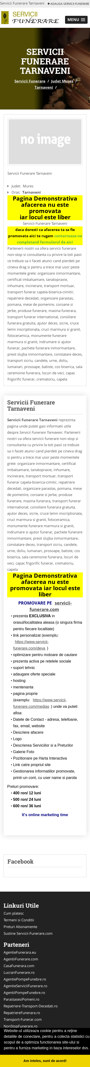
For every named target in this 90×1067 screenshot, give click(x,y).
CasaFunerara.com (19, 965)
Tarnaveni (44, 87)
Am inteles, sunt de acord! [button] (45, 1061)
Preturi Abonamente (20, 926)
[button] (76, 20)
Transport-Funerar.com (23, 1019)
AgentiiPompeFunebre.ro (24, 992)
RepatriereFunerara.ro (22, 1012)
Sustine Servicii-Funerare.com (28, 933)
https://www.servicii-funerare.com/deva (30, 645)
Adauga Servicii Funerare (68, 4)
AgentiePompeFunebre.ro (25, 979)
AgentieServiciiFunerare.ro (25, 986)
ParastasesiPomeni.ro (21, 999)
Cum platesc (14, 913)
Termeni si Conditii (19, 920)
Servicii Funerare (29, 81)
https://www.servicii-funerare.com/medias (39, 703)
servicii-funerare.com (51, 606)
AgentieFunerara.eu (20, 952)
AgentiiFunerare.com (21, 959)
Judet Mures (62, 81)
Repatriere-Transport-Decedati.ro (31, 1006)
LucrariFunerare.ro (19, 972)
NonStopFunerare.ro (20, 1026)
